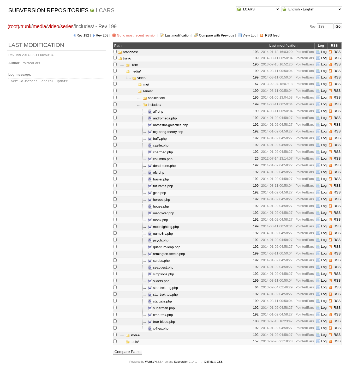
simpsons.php (161, 274)
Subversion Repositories (48, 10)
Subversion (181, 361)
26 (256, 158)
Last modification (177, 35)
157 (256, 341)
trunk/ (124, 58)
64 (256, 287)
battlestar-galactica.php (168, 125)
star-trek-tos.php (163, 294)
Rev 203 (102, 35)
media (39, 26)
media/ (133, 71)
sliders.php (158, 281)
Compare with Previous (216, 35)
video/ (139, 78)
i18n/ (132, 65)
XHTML (208, 361)
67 (256, 84)
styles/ (133, 335)
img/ (143, 84)
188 (256, 321)
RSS (337, 52)
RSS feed (272, 35)
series (67, 26)
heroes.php (159, 200)
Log (324, 52)
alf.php (155, 111)
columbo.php (160, 159)
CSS (220, 361)
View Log (249, 35)
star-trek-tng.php (163, 288)
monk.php (158, 220)
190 (256, 64)
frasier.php (158, 179)
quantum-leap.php (164, 247)
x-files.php (158, 328)
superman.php (161, 308)
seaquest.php (161, 267)
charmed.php (160, 152)
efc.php (156, 172)
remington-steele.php (166, 254)
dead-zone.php (162, 166)
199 (256, 58)
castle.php (158, 145)
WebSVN (151, 361)
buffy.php (157, 139)
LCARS (105, 10)
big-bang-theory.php (165, 132)
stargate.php (160, 301)
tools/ (132, 342)
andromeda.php (162, 118)
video (53, 26)
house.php (158, 206)
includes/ (152, 105)
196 (256, 97)
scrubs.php (159, 261)
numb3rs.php (160, 233)
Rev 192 (82, 35)
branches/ (128, 52)
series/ (145, 91)
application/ (154, 98)
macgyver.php (161, 213)
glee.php (157, 193)
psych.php (158, 240)
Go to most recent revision (137, 35)
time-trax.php (160, 315)
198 (256, 52)
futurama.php (160, 186)
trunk (25, 26)
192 (256, 118)
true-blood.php (161, 322)
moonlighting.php (163, 227)
